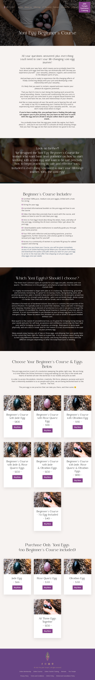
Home (18, 7)
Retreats (63, 671)
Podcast (55, 7)
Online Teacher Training (52, 671)
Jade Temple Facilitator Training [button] (85, 7)
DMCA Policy (50, 676)
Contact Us (64, 7)
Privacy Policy (24, 676)
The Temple (72, 671)
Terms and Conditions (37, 676)
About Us (26, 7)
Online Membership (25, 671)
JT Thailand (45, 7)
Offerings (35, 7)
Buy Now (17, 427)
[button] (17, 403)
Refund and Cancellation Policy (65, 676)
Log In (74, 7)
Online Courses (37, 671)
